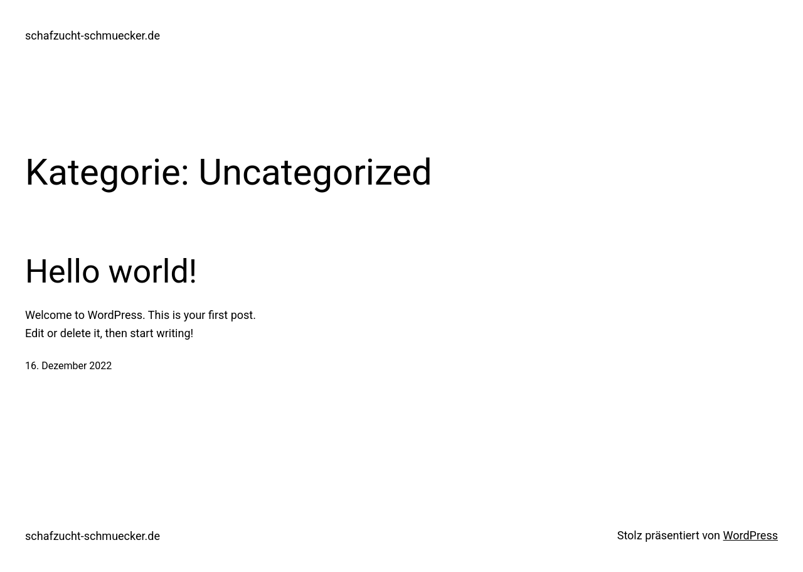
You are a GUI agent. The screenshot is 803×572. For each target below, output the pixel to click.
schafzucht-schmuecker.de (92, 35)
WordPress (750, 535)
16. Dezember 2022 (68, 366)
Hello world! (111, 271)
